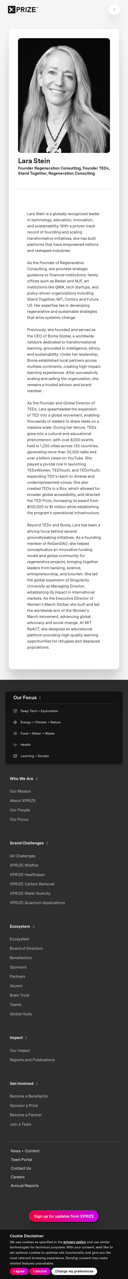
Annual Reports (25, 1185)
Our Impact (20, 1050)
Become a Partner (26, 1115)
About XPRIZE (23, 800)
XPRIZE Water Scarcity (30, 893)
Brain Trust (19, 995)
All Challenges (22, 856)
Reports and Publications (32, 1059)
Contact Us (21, 1168)
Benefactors (21, 957)
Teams (15, 1004)
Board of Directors (26, 948)
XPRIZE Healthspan (27, 874)
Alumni (16, 985)
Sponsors (18, 967)
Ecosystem (19, 939)
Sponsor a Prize (24, 1105)
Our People (20, 810)
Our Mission (20, 791)
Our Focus (19, 819)
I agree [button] (19, 1271)
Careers (18, 1177)
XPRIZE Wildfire (24, 865)
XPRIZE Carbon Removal (32, 884)
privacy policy (74, 1242)
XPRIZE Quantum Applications (37, 902)
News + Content (25, 1151)
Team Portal (21, 1159)
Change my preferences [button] (74, 1271)
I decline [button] (40, 1271)
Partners (17, 976)
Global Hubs (21, 1014)
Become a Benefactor (29, 1096)
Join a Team (20, 1124)
